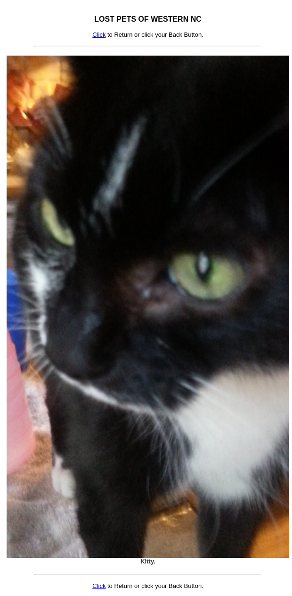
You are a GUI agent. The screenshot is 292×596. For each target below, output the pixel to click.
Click (98, 34)
